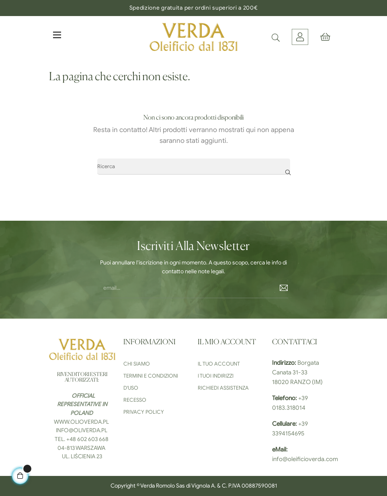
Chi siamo (136, 363)
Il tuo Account (219, 363)
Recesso (134, 399)
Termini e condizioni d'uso (150, 381)
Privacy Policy (143, 412)
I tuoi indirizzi (215, 375)
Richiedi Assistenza (223, 387)
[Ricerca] (193, 167)
